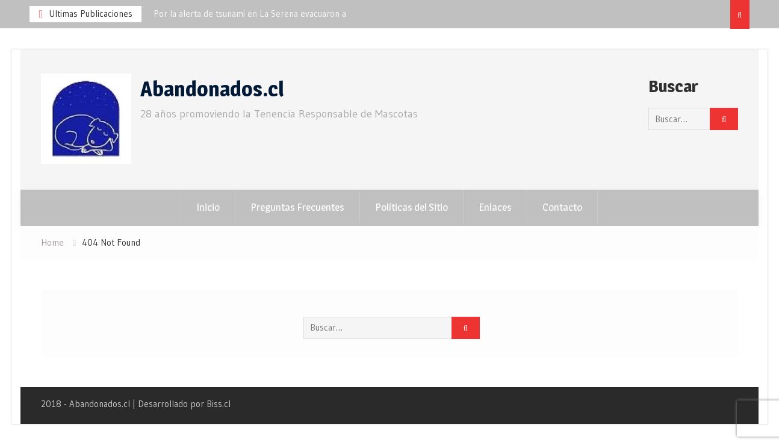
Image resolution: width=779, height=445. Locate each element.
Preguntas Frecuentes (297, 207)
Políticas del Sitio (411, 207)
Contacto (562, 207)
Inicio (208, 207)
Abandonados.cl (212, 89)
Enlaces (495, 207)
